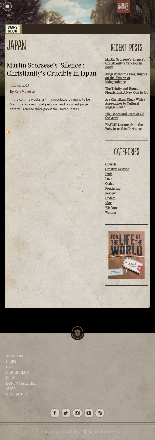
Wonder (110, 213)
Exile (108, 174)
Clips (11, 361)
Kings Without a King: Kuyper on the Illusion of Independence (126, 78)
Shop (11, 388)
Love (108, 179)
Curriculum (18, 372)
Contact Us (17, 394)
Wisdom (111, 208)
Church (110, 164)
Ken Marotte (25, 91)
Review (110, 193)
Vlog (108, 203)
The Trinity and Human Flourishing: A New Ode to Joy (126, 91)
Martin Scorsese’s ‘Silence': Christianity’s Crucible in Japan (125, 63)
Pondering (112, 188)
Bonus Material (21, 383)
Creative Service (117, 169)
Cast (10, 367)
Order (109, 184)
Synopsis (14, 356)
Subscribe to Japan (8, 132)
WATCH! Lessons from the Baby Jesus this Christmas (124, 127)
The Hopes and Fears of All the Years (124, 116)
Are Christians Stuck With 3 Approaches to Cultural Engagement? (125, 103)
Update (110, 198)
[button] (7, 8)
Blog (11, 378)
